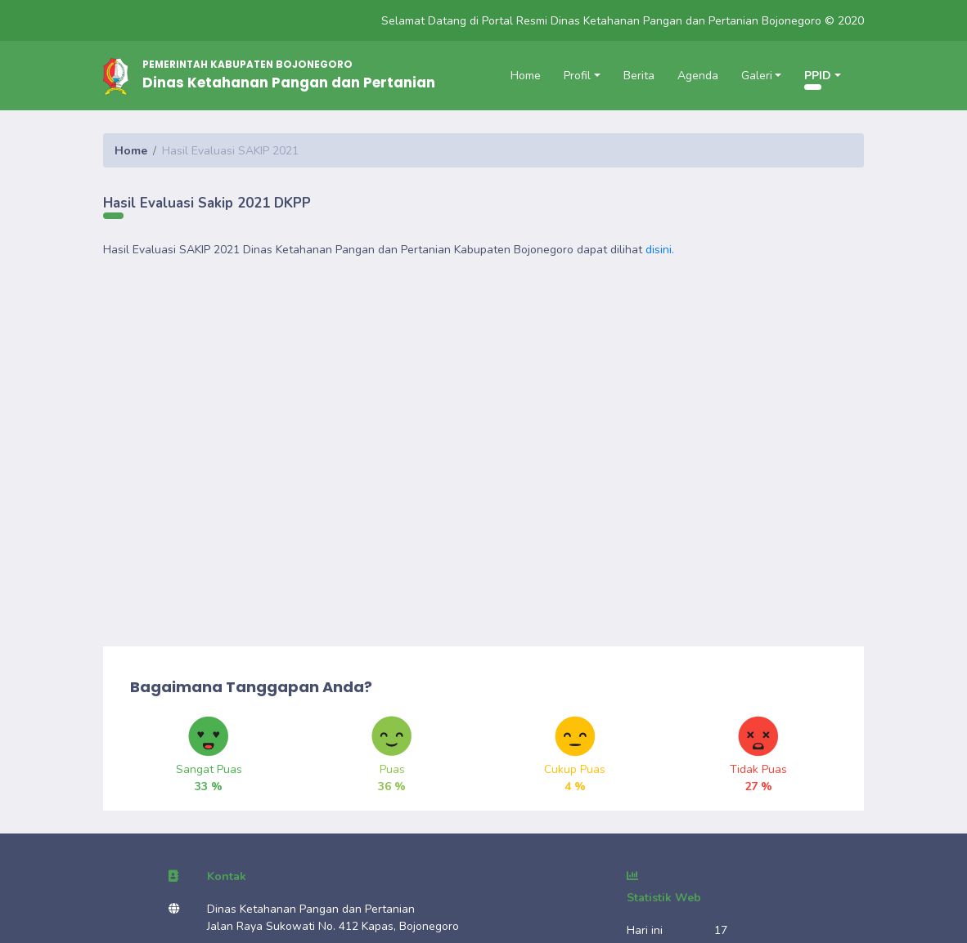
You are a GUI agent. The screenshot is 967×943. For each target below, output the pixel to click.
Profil (577, 75)
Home (525, 75)
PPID (817, 75)
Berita (638, 75)
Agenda (697, 75)
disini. (659, 249)
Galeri (756, 75)
